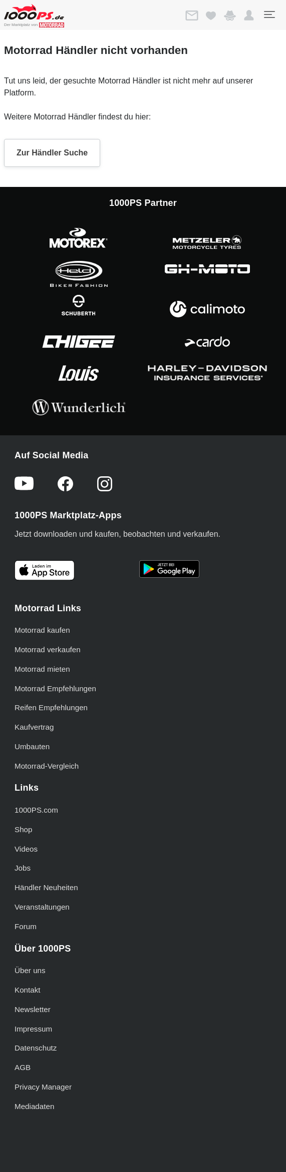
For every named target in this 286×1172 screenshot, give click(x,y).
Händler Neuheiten (46, 887)
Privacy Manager (43, 1087)
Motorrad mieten (42, 669)
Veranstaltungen (42, 907)
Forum (26, 926)
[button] (248, 15)
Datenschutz (36, 1048)
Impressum (33, 1029)
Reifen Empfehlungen (51, 707)
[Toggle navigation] (269, 14)
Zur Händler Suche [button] (52, 152)
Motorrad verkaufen (48, 649)
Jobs (23, 868)
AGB (23, 1067)
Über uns (30, 970)
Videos (26, 849)
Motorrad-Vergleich (47, 766)
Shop (23, 829)
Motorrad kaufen (42, 630)
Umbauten (32, 746)
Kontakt (28, 990)
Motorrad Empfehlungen (55, 688)
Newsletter (33, 1009)
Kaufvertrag (34, 727)
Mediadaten (34, 1106)
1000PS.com (36, 810)
